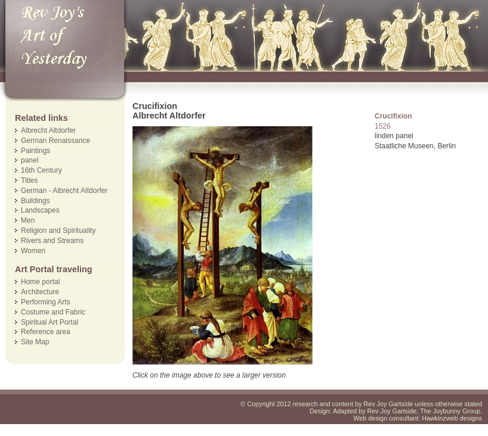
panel (29, 160)
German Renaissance (55, 140)
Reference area (45, 332)
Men (28, 220)
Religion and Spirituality (58, 230)
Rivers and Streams (52, 240)
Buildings (35, 201)
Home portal (40, 282)
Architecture (40, 292)
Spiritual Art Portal (49, 322)
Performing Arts (45, 302)
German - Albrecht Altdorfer (64, 190)
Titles (29, 180)
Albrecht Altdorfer (48, 130)
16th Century (41, 170)
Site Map (35, 342)
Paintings (35, 151)
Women (33, 251)
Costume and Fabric (53, 312)
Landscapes (40, 210)
